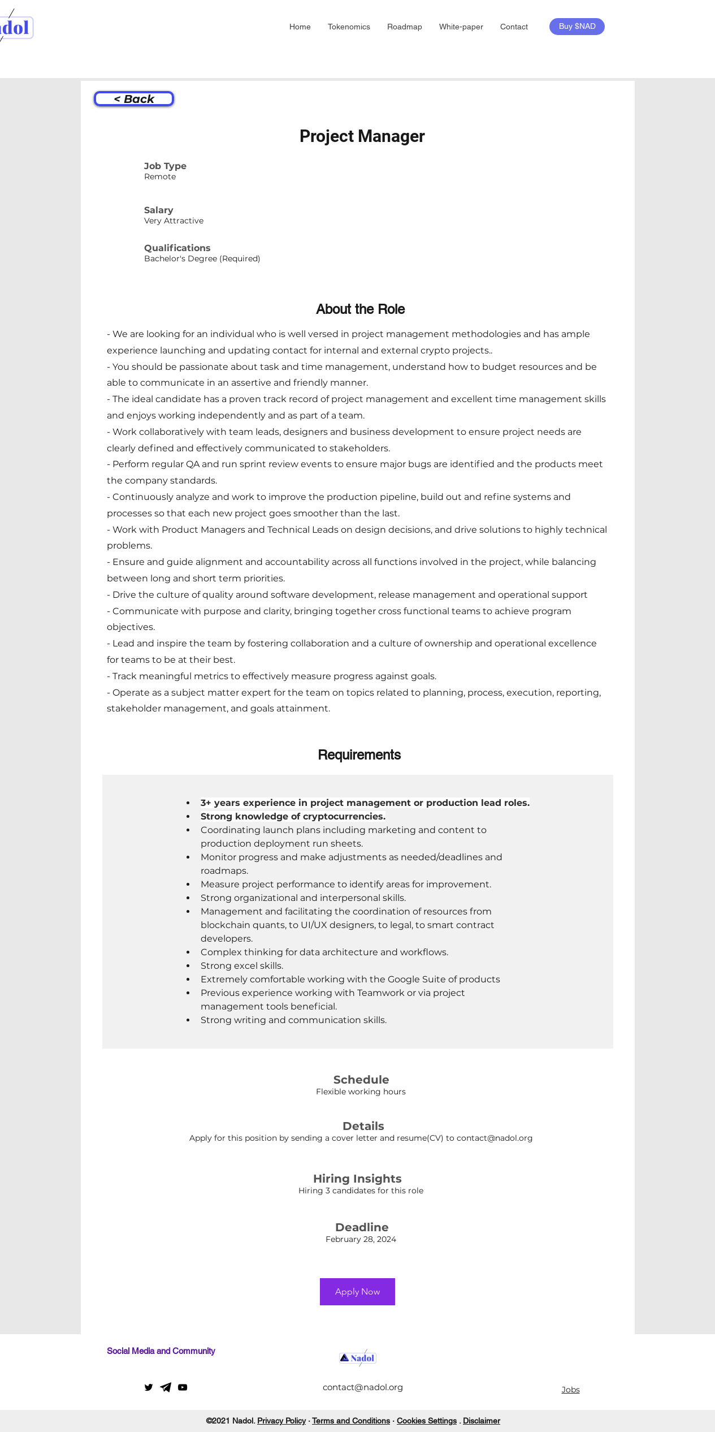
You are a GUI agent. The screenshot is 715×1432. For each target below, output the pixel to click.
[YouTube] (182, 1387)
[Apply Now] (357, 1291)
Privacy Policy (281, 1420)
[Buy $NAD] (577, 26)
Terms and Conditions (351, 1420)
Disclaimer (481, 1420)
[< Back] (134, 98)
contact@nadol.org (495, 1138)
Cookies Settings (427, 1420)
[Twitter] (148, 1387)
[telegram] (165, 1387)
